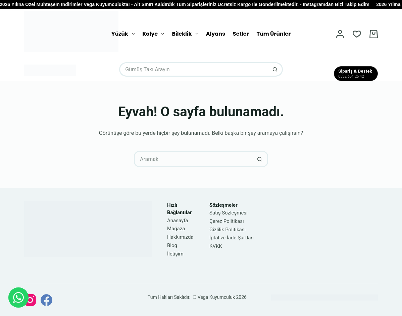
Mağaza (176, 229)
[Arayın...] (193, 69)
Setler (241, 34)
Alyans (215, 34)
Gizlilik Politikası (227, 230)
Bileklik (186, 34)
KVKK (215, 246)
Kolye (154, 34)
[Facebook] (46, 300)
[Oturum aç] (340, 34)
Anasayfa (177, 221)
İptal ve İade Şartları (231, 238)
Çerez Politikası (226, 221)
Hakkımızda (180, 237)
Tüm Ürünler (273, 34)
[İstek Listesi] (357, 34)
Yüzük (124, 34)
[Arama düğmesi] (275, 69)
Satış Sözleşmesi (228, 213)
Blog (172, 245)
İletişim (175, 254)
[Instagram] (30, 300)
